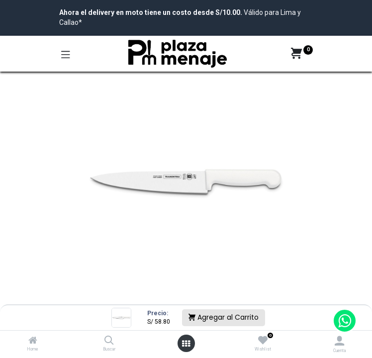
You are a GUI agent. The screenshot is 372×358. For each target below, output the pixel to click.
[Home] (32, 341)
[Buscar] (109, 341)
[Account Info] (339, 341)
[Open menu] (186, 344)
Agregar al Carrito (223, 317)
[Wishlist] (263, 341)
